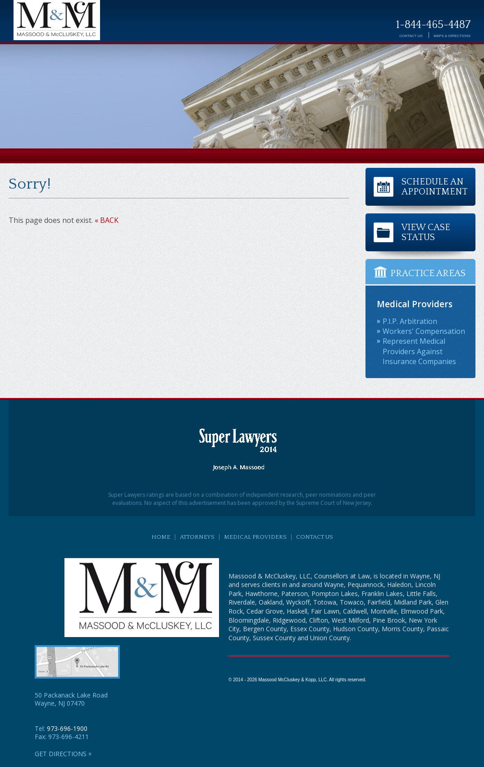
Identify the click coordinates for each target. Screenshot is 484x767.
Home (160, 537)
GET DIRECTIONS (63, 754)
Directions (452, 36)
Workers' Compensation (424, 331)
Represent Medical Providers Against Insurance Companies (419, 351)
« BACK (107, 220)
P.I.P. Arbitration (410, 321)
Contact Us (410, 36)
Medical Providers (255, 537)
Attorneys (197, 537)
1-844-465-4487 (433, 25)
